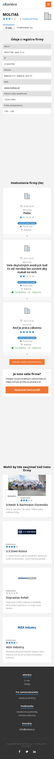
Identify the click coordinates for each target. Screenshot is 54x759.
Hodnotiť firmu (28, 19)
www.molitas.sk (12, 87)
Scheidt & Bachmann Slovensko (27, 505)
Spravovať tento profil (27, 389)
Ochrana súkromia (27, 715)
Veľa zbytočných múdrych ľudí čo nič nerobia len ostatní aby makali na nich (27, 268)
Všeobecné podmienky (27, 712)
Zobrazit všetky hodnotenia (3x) (27, 362)
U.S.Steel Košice (16, 551)
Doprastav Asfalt (17, 597)
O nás (8, 27)
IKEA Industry (15, 647)
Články (27, 684)
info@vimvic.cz (27, 729)
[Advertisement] (27, 144)
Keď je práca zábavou (27, 328)
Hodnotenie (25, 27)
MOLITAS (27, 210)
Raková (27, 230)
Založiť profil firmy (27, 698)
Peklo (27, 213)
